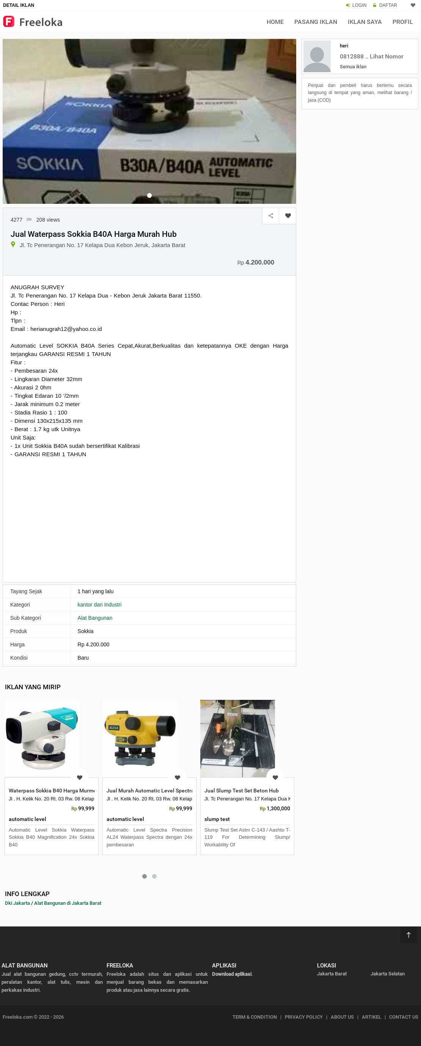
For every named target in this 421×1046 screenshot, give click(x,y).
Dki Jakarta (17, 903)
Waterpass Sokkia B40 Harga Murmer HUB (59, 791)
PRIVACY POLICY (304, 1017)
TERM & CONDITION (254, 1017)
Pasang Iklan (315, 21)
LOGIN (359, 5)
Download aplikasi (231, 974)
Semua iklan (353, 66)
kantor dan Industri (100, 605)
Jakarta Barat (332, 974)
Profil (403, 21)
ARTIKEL (371, 1017)
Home (275, 21)
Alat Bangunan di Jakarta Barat (67, 903)
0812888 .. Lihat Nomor (372, 56)
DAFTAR (388, 5)
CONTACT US (403, 1017)
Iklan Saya (365, 21)
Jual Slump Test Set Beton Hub (241, 791)
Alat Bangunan (95, 618)
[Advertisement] (149, 519)
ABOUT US (342, 1017)
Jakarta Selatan (388, 974)
